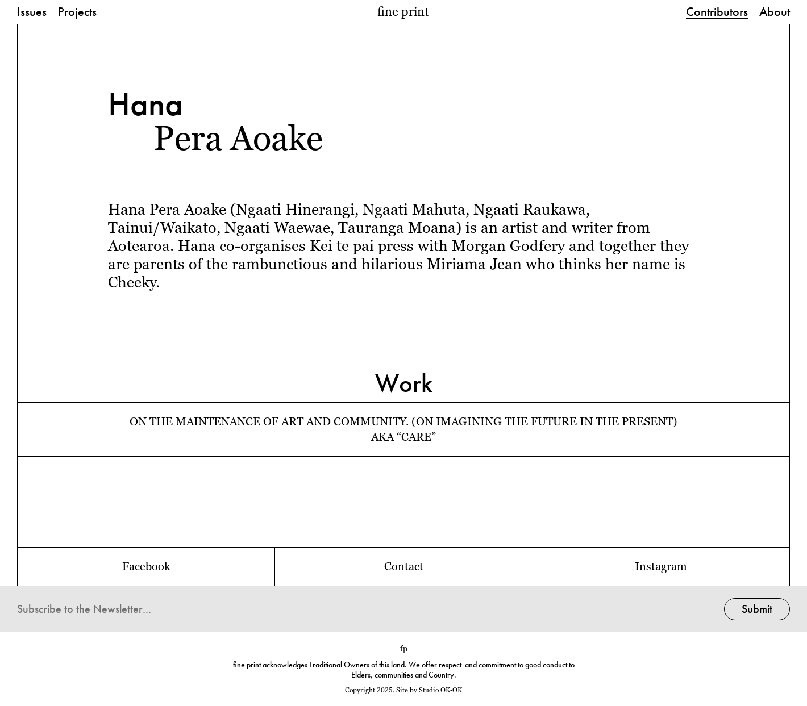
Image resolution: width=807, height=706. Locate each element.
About (774, 12)
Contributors (717, 12)
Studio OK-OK (440, 690)
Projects (77, 12)
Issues (32, 12)
